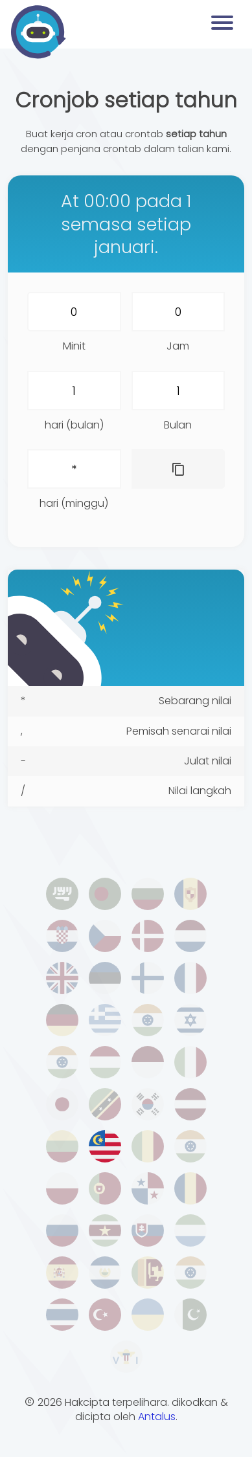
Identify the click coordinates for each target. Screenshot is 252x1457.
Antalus (157, 1416)
